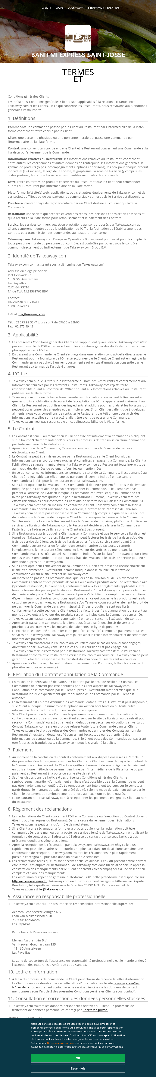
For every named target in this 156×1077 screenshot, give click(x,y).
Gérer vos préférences (60, 1043)
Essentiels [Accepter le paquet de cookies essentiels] (78, 1068)
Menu (46, 8)
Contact (75, 8)
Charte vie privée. (95, 1010)
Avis (59, 8)
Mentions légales (103, 8)
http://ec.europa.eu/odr (29, 881)
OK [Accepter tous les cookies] (78, 1058)
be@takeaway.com (32, 314)
